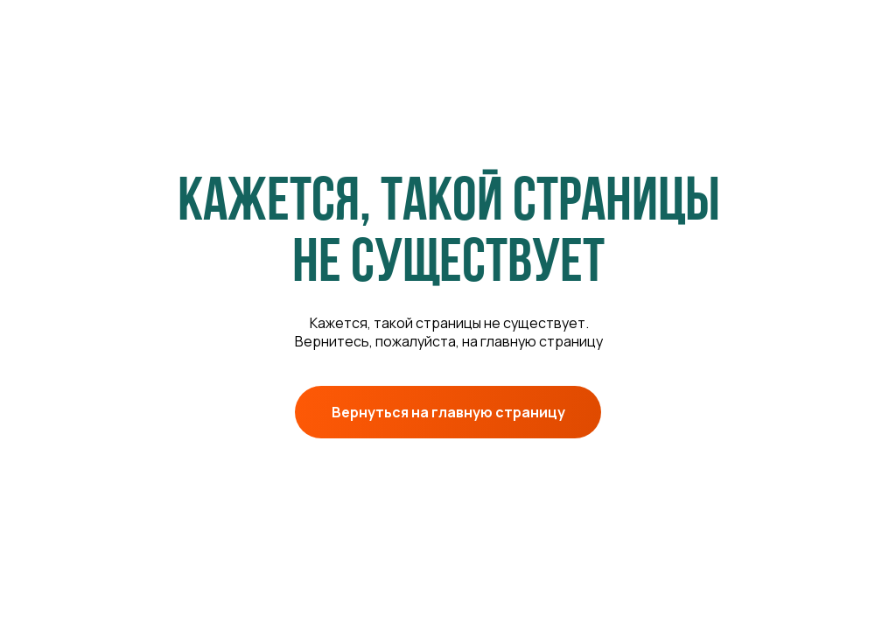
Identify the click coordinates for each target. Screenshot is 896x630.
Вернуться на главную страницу (448, 412)
